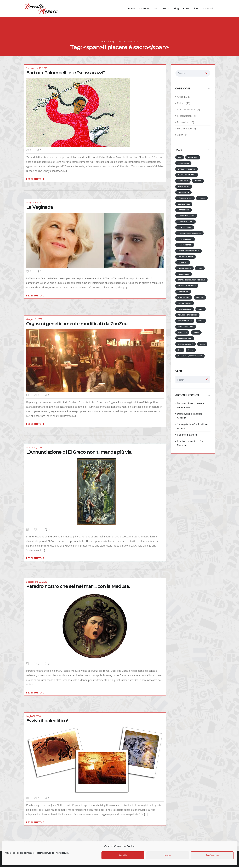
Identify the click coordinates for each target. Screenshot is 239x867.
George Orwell (184, 204)
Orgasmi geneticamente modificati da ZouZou (76, 323)
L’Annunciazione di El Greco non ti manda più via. (79, 452)
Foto (186, 8)
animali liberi (183, 163)
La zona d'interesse (185, 256)
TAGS (178, 149)
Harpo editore (183, 210)
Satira (200, 321)
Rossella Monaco (185, 321)
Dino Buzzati (183, 181)
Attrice (165, 8)
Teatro (196, 332)
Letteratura (182, 262)
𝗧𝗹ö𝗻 (179, 350)
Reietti (200, 309)
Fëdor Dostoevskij (185, 198)
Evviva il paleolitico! (47, 721)
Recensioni (183, 122)
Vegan (202, 344)
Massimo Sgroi (183, 274)
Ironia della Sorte (185, 239)
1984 (179, 157)
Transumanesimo (184, 338)
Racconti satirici (184, 303)
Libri (155, 8)
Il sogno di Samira (187, 434)
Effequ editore (183, 186)
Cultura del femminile (186, 175)
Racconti (199, 297)
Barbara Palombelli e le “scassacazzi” (65, 73)
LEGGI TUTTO (35, 178)
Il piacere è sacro (184, 227)
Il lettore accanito (186, 109)
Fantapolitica (183, 192)
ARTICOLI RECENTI (187, 395)
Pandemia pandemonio (187, 286)
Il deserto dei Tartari (186, 216)
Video (196, 8)
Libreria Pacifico (184, 268)
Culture (181, 103)
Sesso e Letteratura (185, 327)
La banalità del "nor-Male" (188, 251)
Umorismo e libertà (185, 344)
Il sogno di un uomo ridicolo (189, 233)
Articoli (181, 96)
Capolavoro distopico (186, 169)
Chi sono (144, 8)
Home (131, 8)
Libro (200, 268)
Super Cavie (182, 332)
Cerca (178, 371)
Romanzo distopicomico (187, 315)
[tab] (192, 90)
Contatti (208, 8)
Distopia (198, 181)
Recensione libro (184, 309)
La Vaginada (39, 207)
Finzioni (202, 198)
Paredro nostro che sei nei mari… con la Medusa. (78, 586)
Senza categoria (186, 128)
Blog (176, 8)
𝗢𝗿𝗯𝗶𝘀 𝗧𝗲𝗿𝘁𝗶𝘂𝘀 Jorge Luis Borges (190, 356)
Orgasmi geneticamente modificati (191, 280)
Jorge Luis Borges (184, 245)
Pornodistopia (184, 297)
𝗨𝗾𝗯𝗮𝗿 (190, 350)
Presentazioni (184, 115)
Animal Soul (193, 157)
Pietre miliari (183, 291)
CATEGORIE (182, 88)
